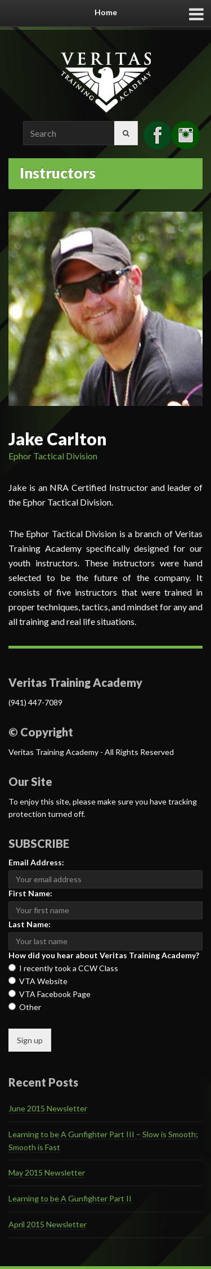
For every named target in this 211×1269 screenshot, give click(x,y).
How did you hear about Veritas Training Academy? (103, 955)
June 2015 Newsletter (47, 1108)
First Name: (30, 893)
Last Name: (29, 924)
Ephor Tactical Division (52, 455)
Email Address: (36, 862)
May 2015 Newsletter (46, 1172)
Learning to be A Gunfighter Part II (70, 1198)
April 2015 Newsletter (47, 1224)
